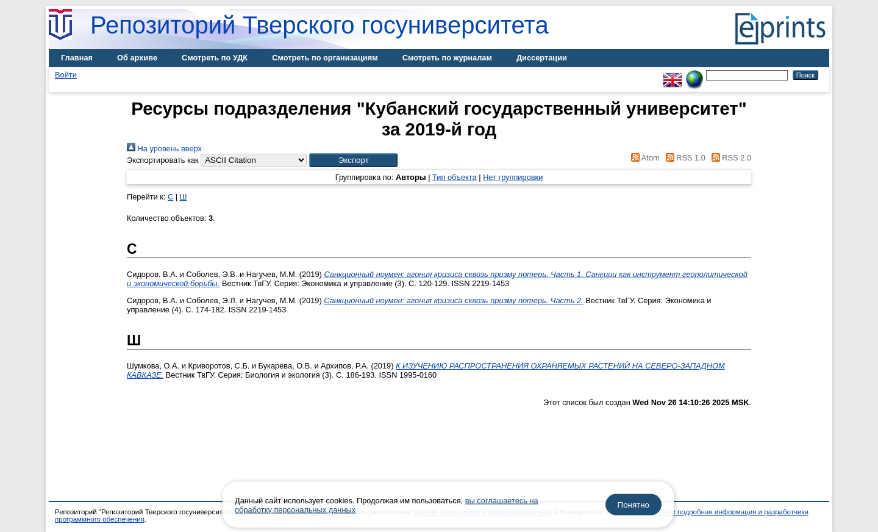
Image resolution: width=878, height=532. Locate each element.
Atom (643, 157)
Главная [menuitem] (77, 57)
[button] (353, 160)
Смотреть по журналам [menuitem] (447, 57)
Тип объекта (454, 177)
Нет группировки (513, 177)
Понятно (633, 504)
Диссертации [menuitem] (541, 57)
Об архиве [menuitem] (137, 57)
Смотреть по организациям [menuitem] (325, 57)
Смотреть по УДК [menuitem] (215, 57)
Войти (66, 74)
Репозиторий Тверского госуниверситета (319, 25)
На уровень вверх (164, 148)
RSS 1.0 (683, 157)
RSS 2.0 (729, 157)
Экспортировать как (163, 160)
